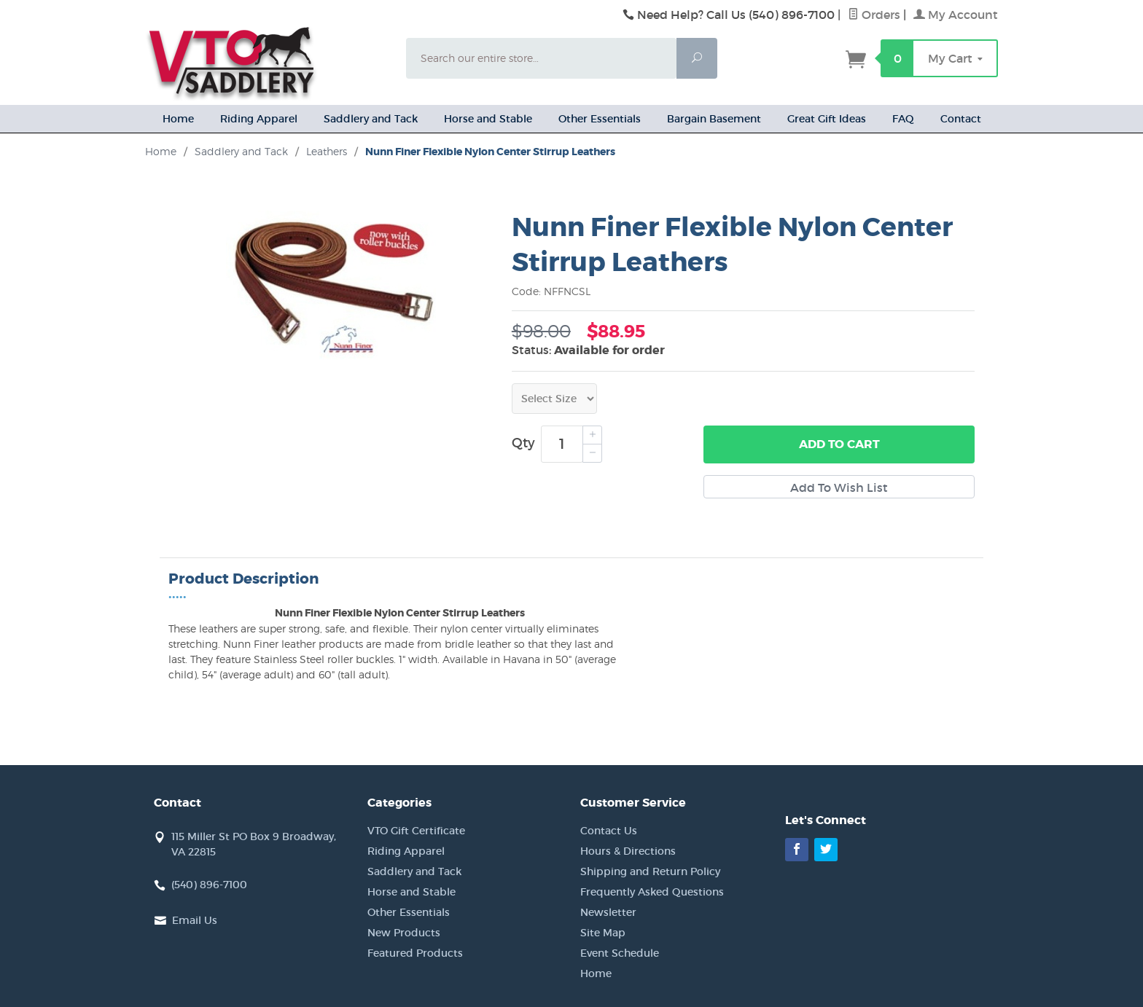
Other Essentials (599, 118)
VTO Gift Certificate (416, 830)
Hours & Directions (628, 851)
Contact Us (608, 830)
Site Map (602, 932)
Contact (960, 118)
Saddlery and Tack (371, 118)
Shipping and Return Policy (650, 871)
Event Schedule (619, 953)
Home (178, 118)
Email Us (194, 920)
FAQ (903, 118)
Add (839, 444)
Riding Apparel (258, 118)
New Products (403, 932)
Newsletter (608, 912)
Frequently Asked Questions (652, 891)
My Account (955, 14)
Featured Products (415, 953)
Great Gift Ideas (826, 118)
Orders (874, 14)
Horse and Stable (488, 118)
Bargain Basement (714, 118)
